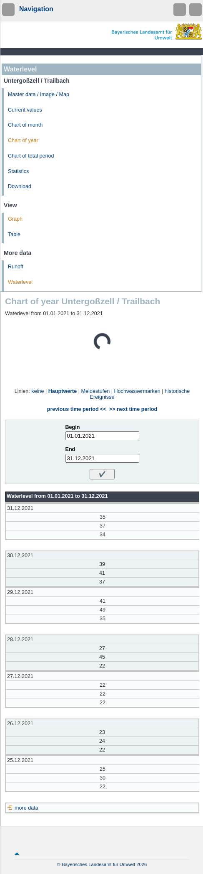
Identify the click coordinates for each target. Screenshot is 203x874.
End (70, 449)
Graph (15, 219)
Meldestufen (95, 391)
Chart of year (23, 140)
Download (19, 186)
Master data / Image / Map (38, 94)
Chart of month (25, 125)
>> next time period (133, 409)
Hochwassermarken (137, 391)
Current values (25, 110)
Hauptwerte (62, 391)
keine (37, 391)
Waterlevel (20, 282)
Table (14, 234)
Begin (72, 427)
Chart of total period (31, 156)
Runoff (15, 267)
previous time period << (76, 409)
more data (26, 808)
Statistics (18, 171)
